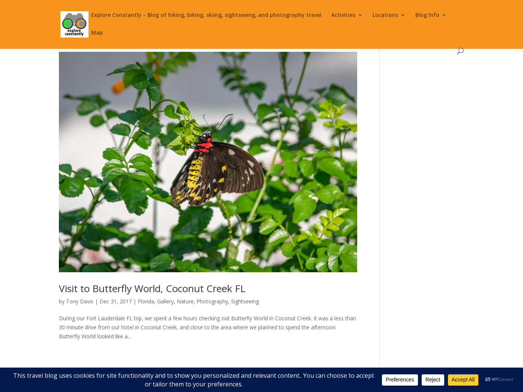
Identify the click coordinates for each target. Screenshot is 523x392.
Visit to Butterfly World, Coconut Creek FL (152, 288)
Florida (146, 301)
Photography (212, 301)
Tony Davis (79, 301)
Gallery (165, 301)
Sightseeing (245, 301)
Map (97, 33)
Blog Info (427, 15)
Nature (185, 301)
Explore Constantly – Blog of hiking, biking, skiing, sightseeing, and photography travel (206, 15)
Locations (385, 15)
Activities (343, 15)
